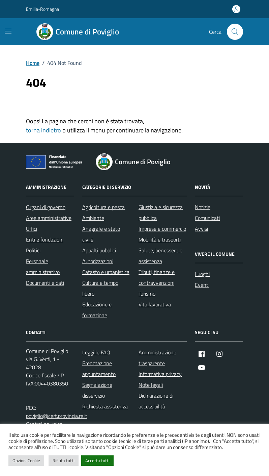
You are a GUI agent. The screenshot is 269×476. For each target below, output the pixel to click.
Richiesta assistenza (105, 406)
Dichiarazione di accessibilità (156, 401)
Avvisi (201, 229)
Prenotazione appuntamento (99, 368)
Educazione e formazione (97, 309)
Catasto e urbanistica (105, 272)
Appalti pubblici (99, 250)
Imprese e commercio (162, 229)
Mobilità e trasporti (160, 239)
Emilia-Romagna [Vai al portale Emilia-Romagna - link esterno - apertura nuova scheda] (42, 8)
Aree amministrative (48, 218)
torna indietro (43, 130)
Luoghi (202, 274)
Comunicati (207, 218)
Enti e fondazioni (44, 239)
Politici (33, 250)
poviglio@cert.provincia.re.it (56, 416)
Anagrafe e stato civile (101, 234)
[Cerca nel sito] (235, 32)
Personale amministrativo (43, 266)
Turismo (147, 294)
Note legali (151, 385)
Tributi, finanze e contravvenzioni (157, 277)
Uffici (31, 229)
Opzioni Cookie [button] (26, 460)
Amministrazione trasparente (157, 357)
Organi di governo (45, 207)
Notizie (202, 207)
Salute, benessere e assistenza (160, 255)
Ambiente (93, 218)
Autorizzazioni (97, 261)
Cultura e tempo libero (100, 288)
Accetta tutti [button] (97, 460)
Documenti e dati (45, 283)
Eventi (202, 285)
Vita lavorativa (155, 304)
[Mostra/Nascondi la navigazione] (8, 31)
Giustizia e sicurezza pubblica (161, 212)
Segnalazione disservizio (97, 390)
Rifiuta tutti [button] (63, 460)
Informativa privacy (160, 374)
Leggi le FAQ (96, 352)
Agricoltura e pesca (103, 207)
